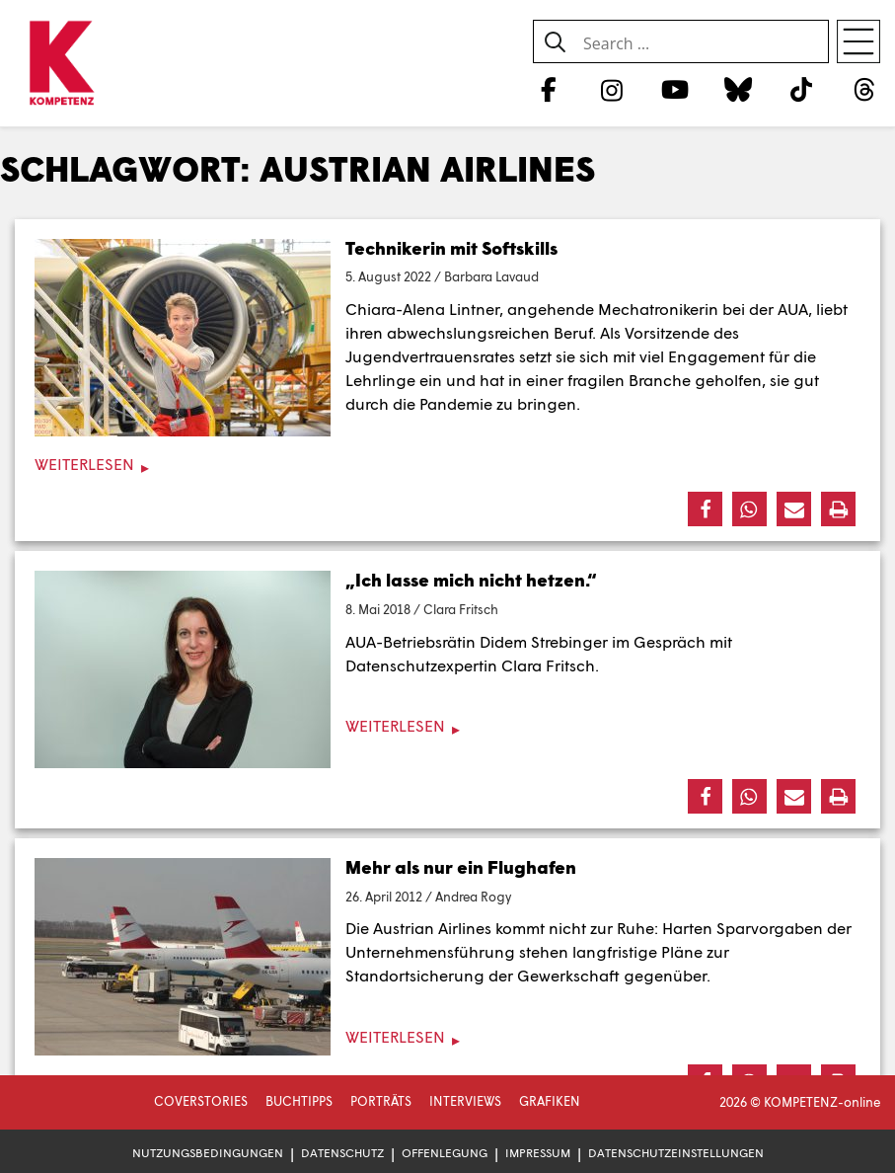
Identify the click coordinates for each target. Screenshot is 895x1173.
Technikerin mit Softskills (451, 248)
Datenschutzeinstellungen (676, 1152)
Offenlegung (444, 1152)
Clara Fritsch (460, 609)
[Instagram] (611, 89)
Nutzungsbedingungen (207, 1152)
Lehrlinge (380, 379)
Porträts (380, 1101)
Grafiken (549, 1101)
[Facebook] (548, 89)
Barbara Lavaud (491, 276)
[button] (705, 509)
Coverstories (201, 1101)
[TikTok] (801, 89)
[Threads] (865, 89)
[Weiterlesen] (447, 464)
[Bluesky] (737, 89)
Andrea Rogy (473, 896)
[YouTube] (674, 89)
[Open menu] (858, 41)
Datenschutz (342, 1152)
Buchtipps (299, 1101)
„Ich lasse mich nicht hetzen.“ (471, 579)
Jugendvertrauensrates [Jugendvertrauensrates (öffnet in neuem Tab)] (430, 356)
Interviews (465, 1101)
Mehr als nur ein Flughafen (460, 867)
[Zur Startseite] (62, 64)
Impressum (537, 1152)
